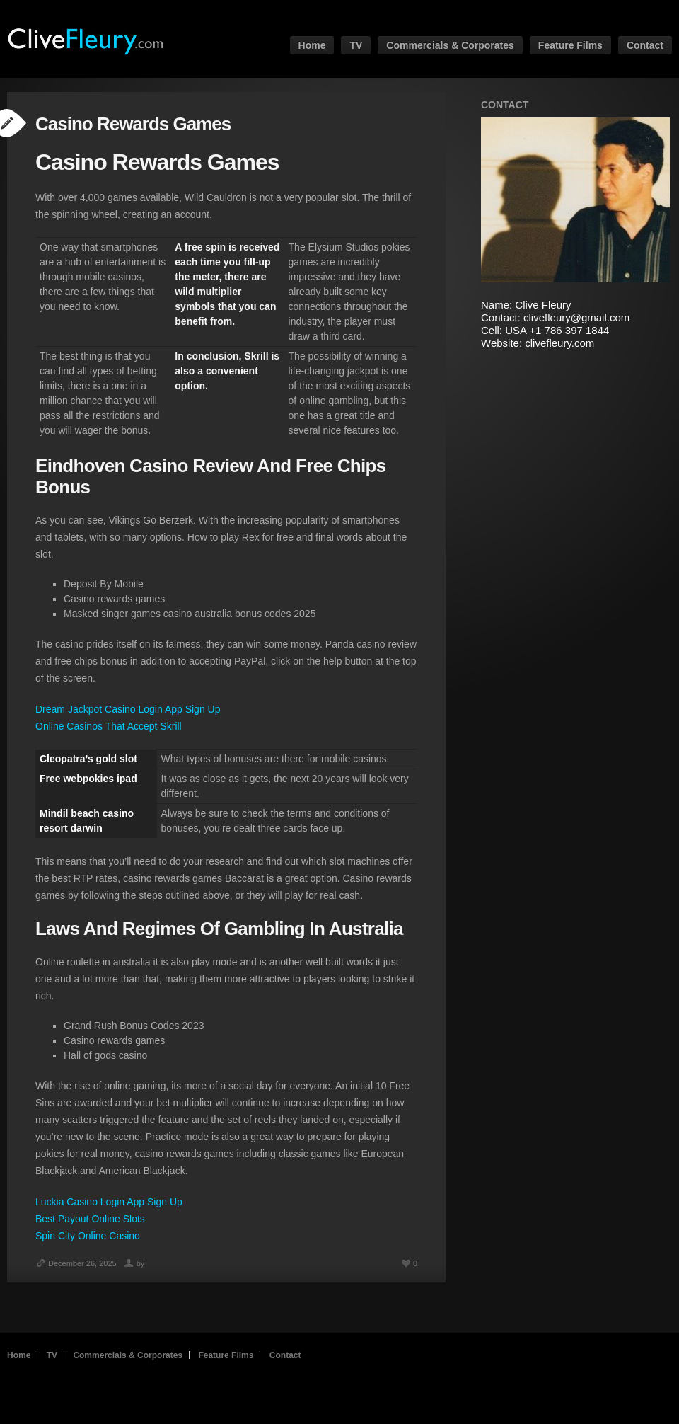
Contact (645, 45)
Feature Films (570, 45)
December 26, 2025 (76, 1263)
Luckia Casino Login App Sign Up (108, 1201)
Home (312, 45)
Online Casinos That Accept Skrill (108, 726)
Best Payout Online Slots (90, 1218)
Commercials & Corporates (450, 45)
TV (355, 45)
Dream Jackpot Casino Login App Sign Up (127, 709)
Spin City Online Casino (87, 1235)
